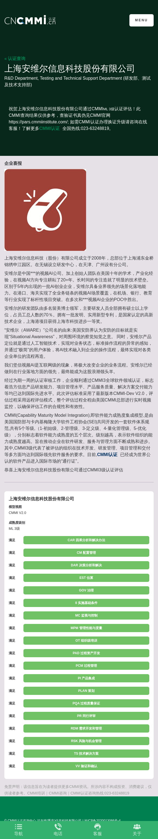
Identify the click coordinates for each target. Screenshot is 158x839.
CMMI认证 (49, 128)
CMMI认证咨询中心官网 (30, 19)
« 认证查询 (14, 58)
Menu (141, 20)
